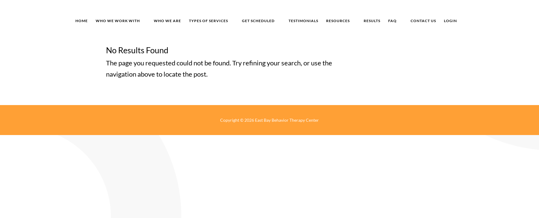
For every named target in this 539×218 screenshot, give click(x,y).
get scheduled (258, 21)
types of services (208, 21)
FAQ (392, 21)
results (372, 21)
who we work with (118, 21)
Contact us (423, 21)
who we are (167, 21)
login (450, 21)
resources (338, 21)
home (81, 21)
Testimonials (303, 21)
